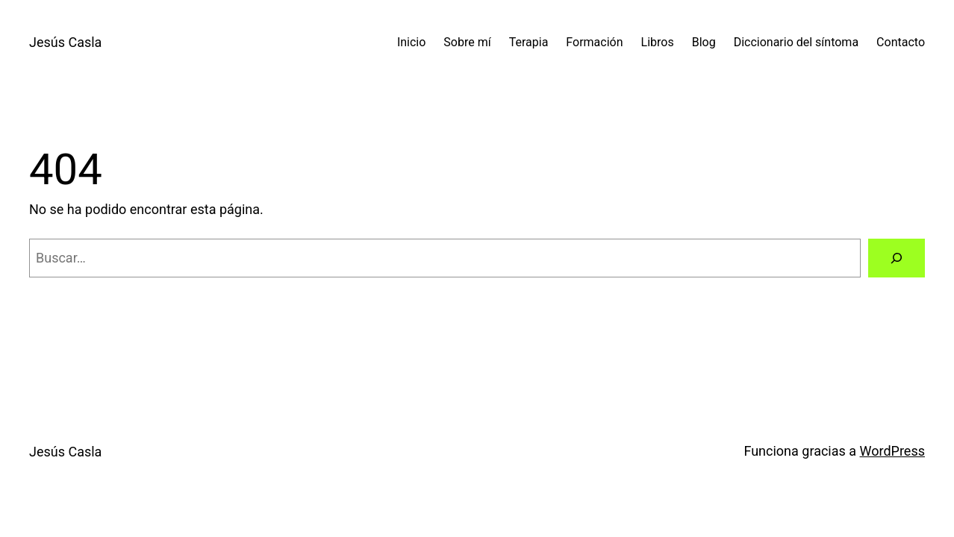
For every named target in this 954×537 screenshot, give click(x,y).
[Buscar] (896, 258)
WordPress (892, 451)
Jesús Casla (65, 42)
